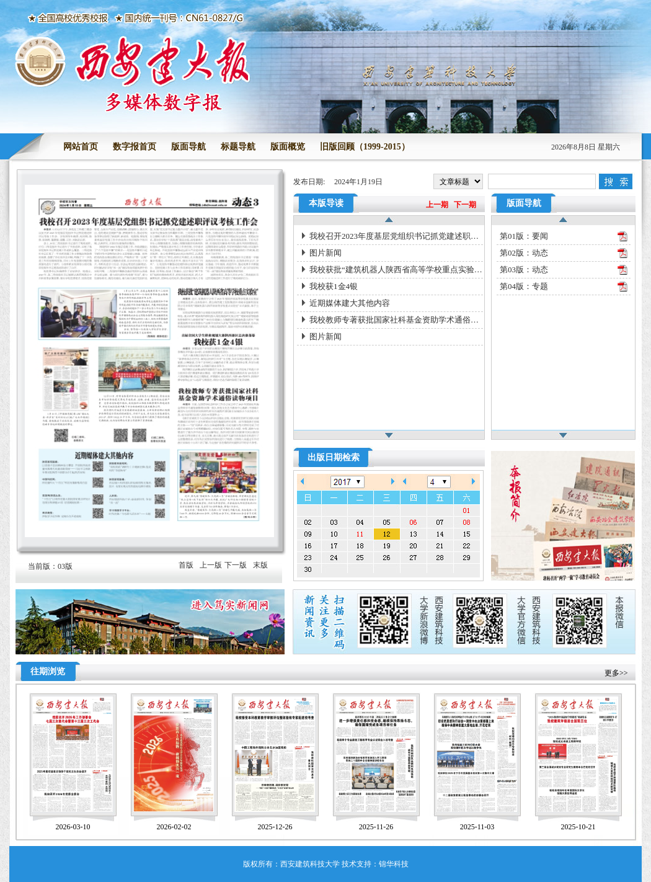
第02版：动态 (524, 252)
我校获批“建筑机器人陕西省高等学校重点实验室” (396, 269)
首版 (186, 565)
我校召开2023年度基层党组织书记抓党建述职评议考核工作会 (396, 236)
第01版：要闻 (524, 236)
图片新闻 (325, 252)
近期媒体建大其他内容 (349, 303)
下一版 (235, 565)
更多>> (616, 673)
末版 (260, 565)
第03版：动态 (524, 269)
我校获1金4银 (333, 286)
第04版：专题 (524, 286)
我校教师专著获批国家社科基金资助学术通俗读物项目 (396, 319)
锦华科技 (394, 864)
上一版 (211, 565)
